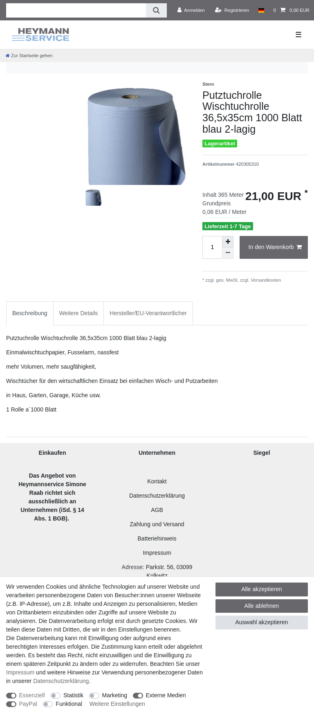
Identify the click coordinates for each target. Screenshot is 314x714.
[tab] (30, 313)
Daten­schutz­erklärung (61, 681)
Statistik (73, 695)
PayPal (28, 704)
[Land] (261, 10)
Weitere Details (78, 313)
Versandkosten (265, 280)
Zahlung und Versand (157, 524)
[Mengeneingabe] (212, 247)
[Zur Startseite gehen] (29, 55)
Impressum (157, 552)
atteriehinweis (159, 538)
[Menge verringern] (227, 253)
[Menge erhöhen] (227, 241)
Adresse (132, 567)
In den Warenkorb (275, 247)
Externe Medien (166, 695)
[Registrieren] (232, 10)
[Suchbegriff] (76, 10)
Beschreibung (29, 313)
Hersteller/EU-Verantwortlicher (148, 313)
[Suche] (156, 10)
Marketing (114, 695)
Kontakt (156, 481)
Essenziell (32, 695)
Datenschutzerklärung (157, 495)
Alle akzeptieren (261, 589)
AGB (157, 510)
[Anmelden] (191, 10)
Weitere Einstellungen (117, 704)
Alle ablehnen (261, 606)
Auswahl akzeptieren (261, 622)
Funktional (69, 704)
